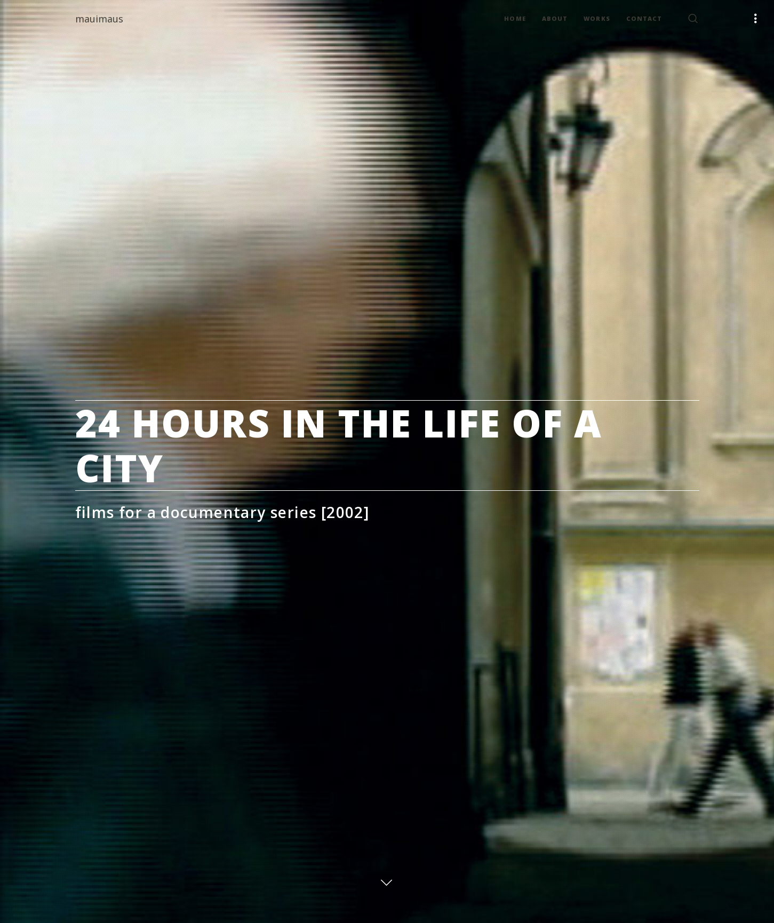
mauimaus (99, 18)
